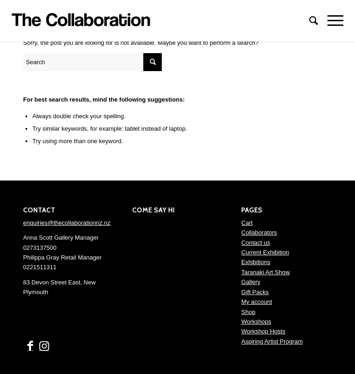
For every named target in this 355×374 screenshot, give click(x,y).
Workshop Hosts (263, 331)
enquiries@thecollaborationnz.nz (66, 222)
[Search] (309, 21)
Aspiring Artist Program (272, 341)
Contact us (255, 242)
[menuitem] (309, 21)
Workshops (256, 321)
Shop (248, 311)
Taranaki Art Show (265, 272)
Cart (247, 222)
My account (256, 301)
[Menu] (330, 21)
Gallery (250, 281)
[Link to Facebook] (30, 346)
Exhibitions (255, 262)
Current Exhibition (265, 252)
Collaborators (259, 232)
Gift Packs (255, 292)
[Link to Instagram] (44, 346)
